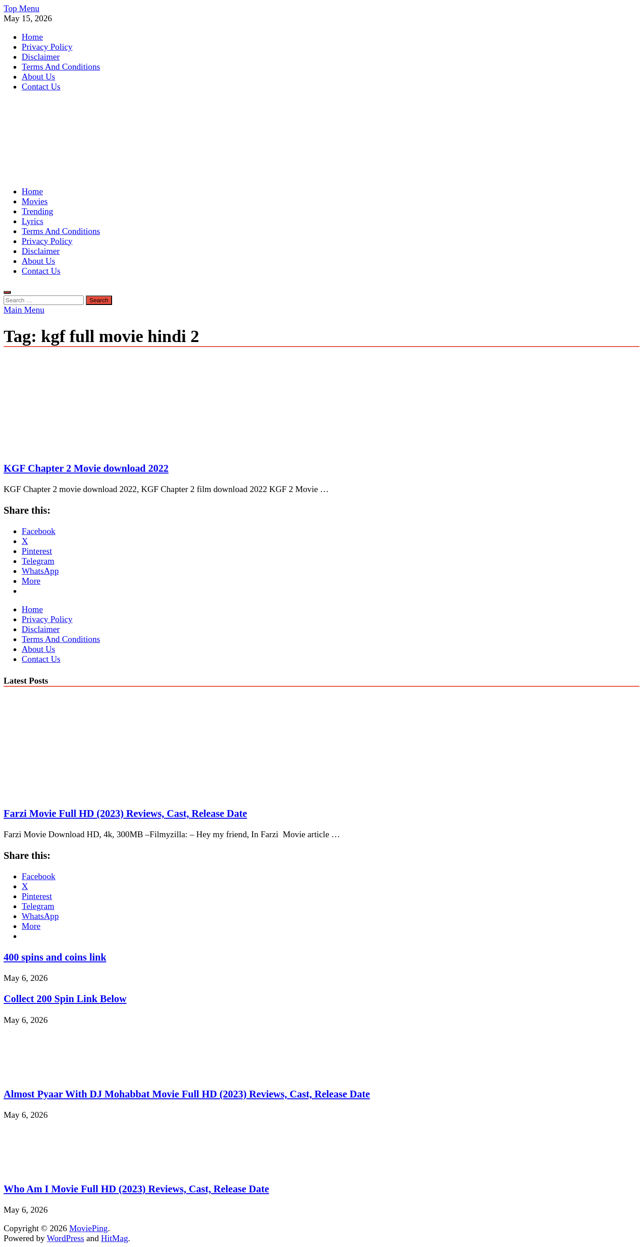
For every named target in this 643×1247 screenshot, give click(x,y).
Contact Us (41, 86)
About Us (38, 76)
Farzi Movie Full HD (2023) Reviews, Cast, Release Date (125, 813)
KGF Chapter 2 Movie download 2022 (86, 468)
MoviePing (88, 1228)
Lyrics (32, 221)
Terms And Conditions (61, 66)
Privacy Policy (47, 47)
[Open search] (7, 292)
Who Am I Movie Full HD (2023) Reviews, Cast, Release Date (136, 1189)
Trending (37, 211)
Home (32, 37)
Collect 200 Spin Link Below (65, 998)
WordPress (65, 1238)
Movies (35, 201)
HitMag (114, 1238)
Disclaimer (41, 56)
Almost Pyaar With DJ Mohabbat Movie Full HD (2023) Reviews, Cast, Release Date (187, 1094)
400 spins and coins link (55, 957)
